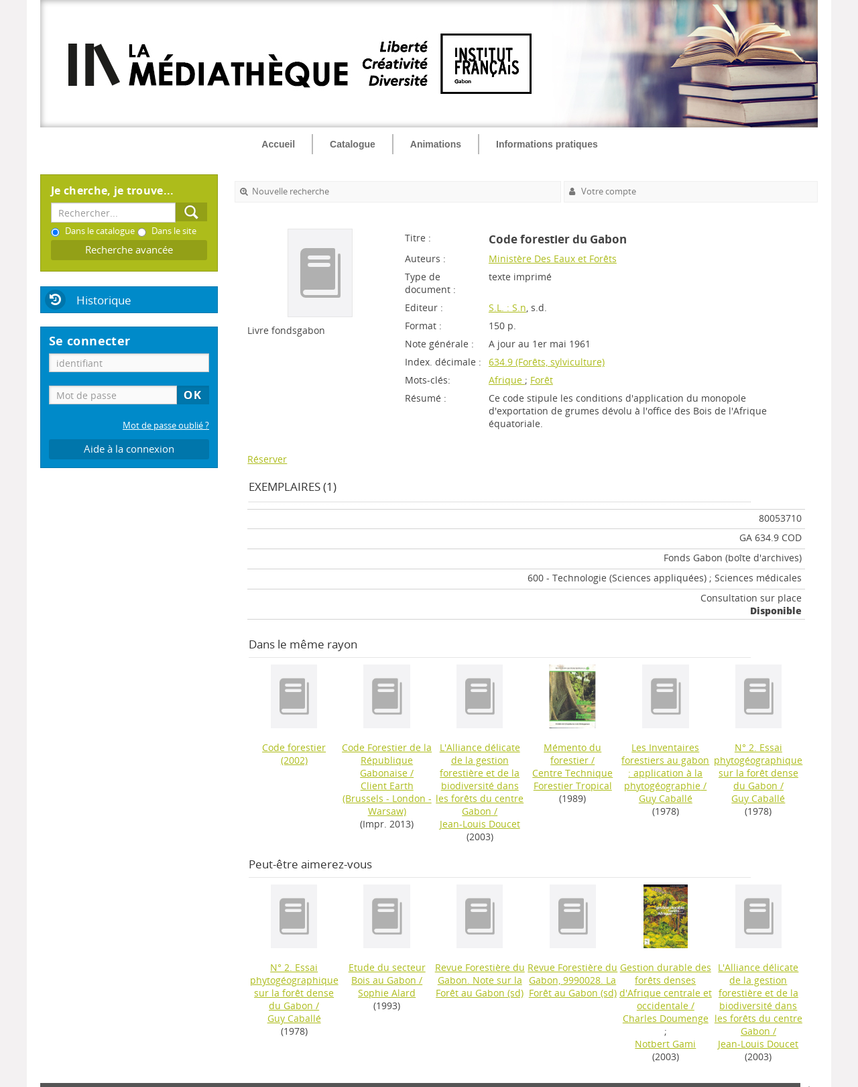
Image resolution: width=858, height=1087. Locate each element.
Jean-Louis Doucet (480, 823)
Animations (435, 144)
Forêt (541, 380)
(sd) (480, 980)
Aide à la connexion (129, 449)
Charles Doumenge (666, 1018)
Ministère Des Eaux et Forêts (553, 258)
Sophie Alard (387, 992)
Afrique (507, 380)
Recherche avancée (129, 250)
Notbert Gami (665, 1043)
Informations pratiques (547, 144)
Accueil (278, 144)
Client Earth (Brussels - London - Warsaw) (387, 798)
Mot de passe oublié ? (166, 425)
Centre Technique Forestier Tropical (572, 779)
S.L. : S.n (507, 307)
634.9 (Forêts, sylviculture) (547, 361)
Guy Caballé (665, 798)
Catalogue (352, 144)
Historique (103, 300)
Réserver (267, 459)
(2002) (294, 753)
